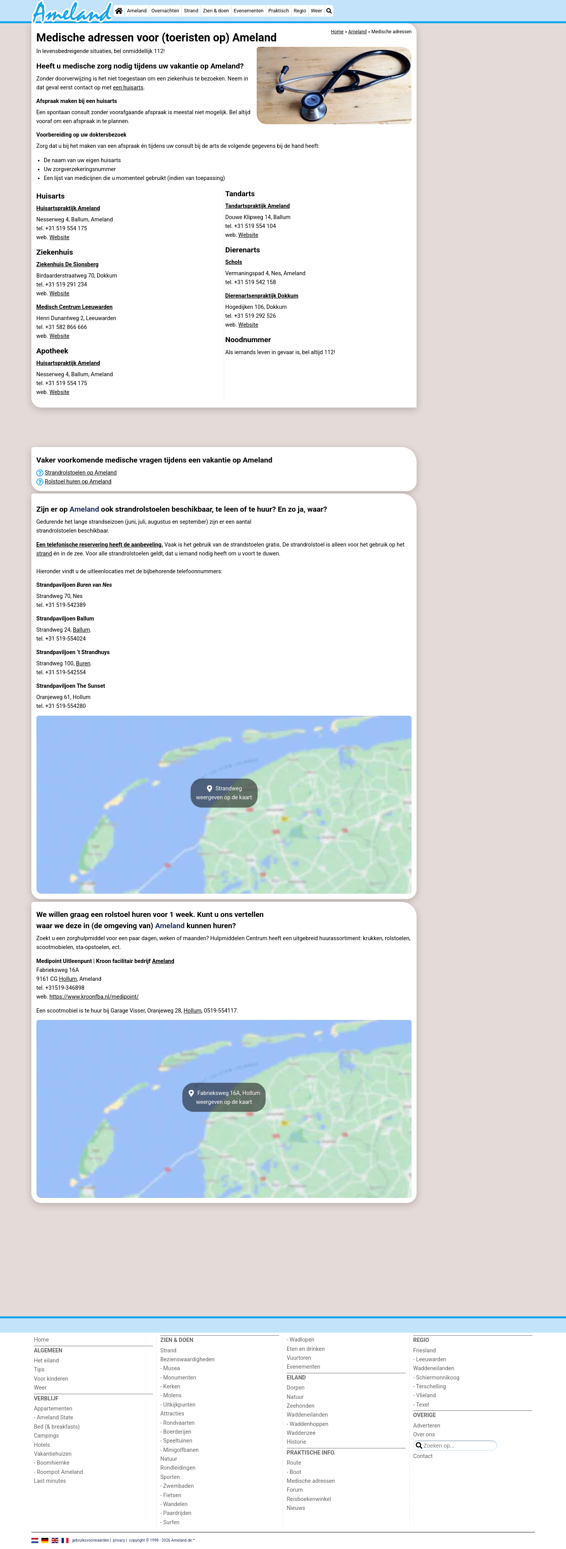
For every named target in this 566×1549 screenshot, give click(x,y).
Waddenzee (301, 1433)
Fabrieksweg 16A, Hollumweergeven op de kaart (224, 1097)
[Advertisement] (476, 201)
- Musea (170, 1368)
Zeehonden (301, 1406)
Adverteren (426, 1425)
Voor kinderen (51, 1379)
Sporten (170, 1477)
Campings (46, 1435)
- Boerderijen (175, 1432)
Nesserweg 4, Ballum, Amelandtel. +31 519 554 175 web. (74, 228)
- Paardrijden (176, 1513)
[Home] (118, 11)
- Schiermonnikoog (436, 1377)
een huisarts (128, 87)
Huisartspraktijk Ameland (68, 208)
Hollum (68, 979)
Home (41, 1340)
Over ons (424, 1434)
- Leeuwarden (429, 1359)
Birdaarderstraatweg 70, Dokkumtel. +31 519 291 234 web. (76, 284)
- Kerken (170, 1386)
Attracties (172, 1413)
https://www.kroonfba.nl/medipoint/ (94, 997)
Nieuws (296, 1508)
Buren (83, 663)
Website (60, 237)
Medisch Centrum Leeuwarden (74, 307)
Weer (316, 11)
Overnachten (165, 11)
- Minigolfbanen (179, 1450)
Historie (296, 1442)
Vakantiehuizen (53, 1454)
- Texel (421, 1405)
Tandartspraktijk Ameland (257, 206)
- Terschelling (429, 1386)
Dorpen (296, 1388)
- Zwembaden (177, 1486)
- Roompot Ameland (58, 1472)
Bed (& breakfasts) (57, 1427)
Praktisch (278, 11)
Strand (191, 11)
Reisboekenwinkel (309, 1499)
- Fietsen (170, 1495)
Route (294, 1463)
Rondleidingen (178, 1468)
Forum (295, 1490)
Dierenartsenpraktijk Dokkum (261, 296)
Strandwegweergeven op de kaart (224, 793)
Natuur (168, 1459)
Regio (299, 11)
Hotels (42, 1445)
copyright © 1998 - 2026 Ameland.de (160, 1540)
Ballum (81, 630)
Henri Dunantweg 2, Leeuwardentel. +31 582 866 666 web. (76, 327)
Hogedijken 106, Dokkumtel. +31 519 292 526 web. (256, 316)
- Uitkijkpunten (178, 1405)
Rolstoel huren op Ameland (78, 481)
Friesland (424, 1350)
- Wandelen (174, 1504)
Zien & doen (216, 11)
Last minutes (50, 1481)
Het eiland (46, 1360)
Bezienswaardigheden (187, 1359)
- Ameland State (53, 1417)
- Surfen (169, 1522)
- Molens (171, 1395)
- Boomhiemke (51, 1463)
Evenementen (249, 11)
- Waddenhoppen (308, 1424)
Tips (39, 1369)
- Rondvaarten (177, 1423)
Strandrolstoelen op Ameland (81, 472)
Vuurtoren (299, 1358)
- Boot (294, 1472)
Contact (422, 1456)
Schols (233, 262)
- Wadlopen (300, 1340)
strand (44, 553)
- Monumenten (178, 1377)
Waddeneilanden (307, 1415)
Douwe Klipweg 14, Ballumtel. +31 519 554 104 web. (258, 226)
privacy (119, 1540)
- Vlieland (424, 1395)
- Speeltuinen (176, 1441)
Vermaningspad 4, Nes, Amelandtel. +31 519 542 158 (265, 278)
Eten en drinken (306, 1349)
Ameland (137, 11)
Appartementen (53, 1408)
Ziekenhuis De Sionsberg (67, 264)
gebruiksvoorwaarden (90, 1540)
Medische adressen (311, 1481)
